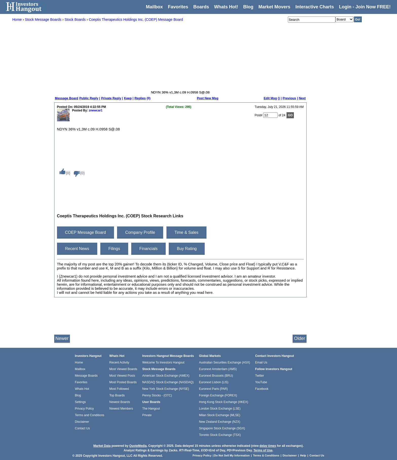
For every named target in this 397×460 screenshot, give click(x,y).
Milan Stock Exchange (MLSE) (219, 415)
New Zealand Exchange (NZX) (219, 422)
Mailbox (154, 6)
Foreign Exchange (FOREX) (218, 395)
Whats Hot (82, 389)
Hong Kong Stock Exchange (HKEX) (223, 402)
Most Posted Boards (123, 382)
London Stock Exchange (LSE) (219, 408)
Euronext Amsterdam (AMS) (218, 369)
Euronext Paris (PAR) (213, 389)
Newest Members (121, 408)
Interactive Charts (314, 6)
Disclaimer (82, 422)
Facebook (262, 389)
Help (303, 455)
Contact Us (82, 428)
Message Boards (86, 375)
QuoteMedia (138, 446)
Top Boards (117, 395)
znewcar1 (96, 110)
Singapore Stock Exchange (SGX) (222, 428)
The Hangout (151, 408)
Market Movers (274, 6)
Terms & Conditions (266, 455)
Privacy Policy (84, 408)
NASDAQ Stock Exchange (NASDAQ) (168, 382)
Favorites (178, 6)
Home (79, 362)
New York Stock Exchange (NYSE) (165, 389)
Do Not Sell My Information (232, 455)
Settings (80, 402)
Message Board (66, 98)
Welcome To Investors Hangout (163, 362)
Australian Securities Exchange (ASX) (224, 362)
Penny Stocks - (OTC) (157, 395)
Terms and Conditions (89, 415)
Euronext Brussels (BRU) (216, 375)
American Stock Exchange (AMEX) (165, 375)
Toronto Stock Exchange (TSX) (220, 435)
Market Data (102, 446)
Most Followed (119, 389)
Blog (78, 395)
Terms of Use (262, 450)
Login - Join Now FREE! (365, 6)
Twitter (259, 375)
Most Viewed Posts (122, 375)
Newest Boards (119, 402)
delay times (267, 446)
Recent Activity (119, 362)
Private (147, 415)
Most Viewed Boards (123, 369)
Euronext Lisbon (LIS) (213, 382)
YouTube (261, 382)
